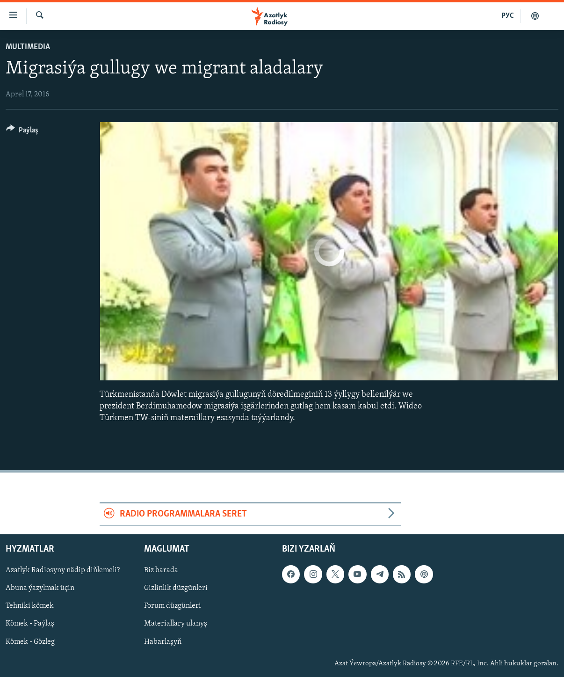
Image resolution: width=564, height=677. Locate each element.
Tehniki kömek (30, 606)
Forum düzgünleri (172, 606)
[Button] (22, 131)
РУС (507, 16)
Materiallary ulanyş (175, 623)
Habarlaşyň (162, 641)
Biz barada (161, 570)
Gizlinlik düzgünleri (176, 588)
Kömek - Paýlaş (30, 623)
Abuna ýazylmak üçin (40, 588)
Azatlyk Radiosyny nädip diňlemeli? (63, 570)
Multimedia (28, 47)
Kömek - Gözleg (30, 641)
